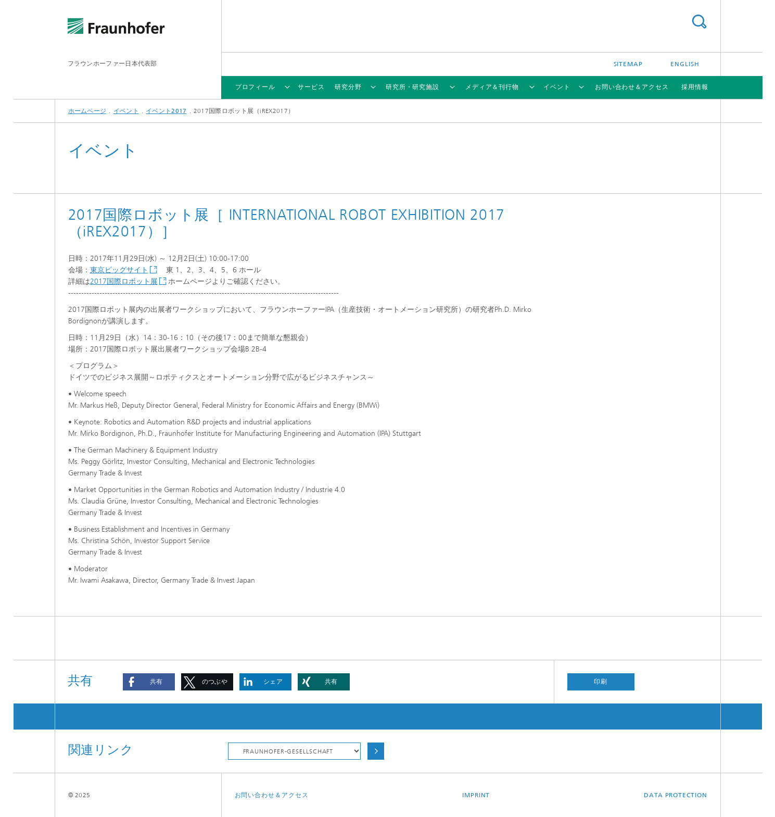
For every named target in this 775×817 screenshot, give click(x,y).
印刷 (600, 681)
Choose (375, 751)
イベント (556, 87)
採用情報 (694, 87)
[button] (149, 681)
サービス (311, 87)
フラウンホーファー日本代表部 (112, 63)
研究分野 (348, 87)
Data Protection (675, 795)
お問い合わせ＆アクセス (632, 87)
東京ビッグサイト (119, 270)
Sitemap (628, 64)
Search (699, 21)
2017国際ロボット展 (124, 281)
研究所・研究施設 (412, 87)
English (684, 64)
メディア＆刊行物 (492, 87)
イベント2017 (166, 111)
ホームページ (87, 111)
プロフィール (255, 87)
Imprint (476, 795)
